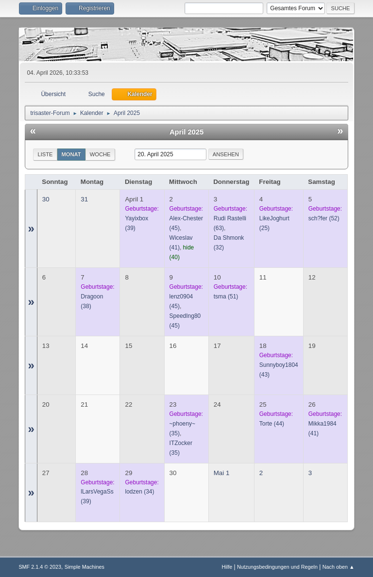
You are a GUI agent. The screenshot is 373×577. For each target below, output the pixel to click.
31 (84, 199)
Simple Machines (84, 567)
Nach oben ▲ (338, 567)
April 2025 (186, 132)
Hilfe (227, 567)
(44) (271, 423)
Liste (44, 154)
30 (46, 199)
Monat (71, 154)
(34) (139, 491)
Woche (100, 154)
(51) (226, 296)
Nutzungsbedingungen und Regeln (277, 567)
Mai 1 (222, 473)
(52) (323, 218)
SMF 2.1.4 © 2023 (39, 567)
